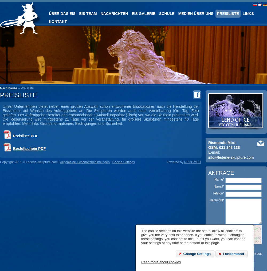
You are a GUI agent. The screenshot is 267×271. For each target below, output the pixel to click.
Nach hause (8, 88)
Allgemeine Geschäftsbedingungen (85, 162)
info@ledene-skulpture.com (231, 157)
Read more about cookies (161, 262)
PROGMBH (192, 162)
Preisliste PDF (25, 136)
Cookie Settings (123, 162)
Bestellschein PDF (29, 148)
